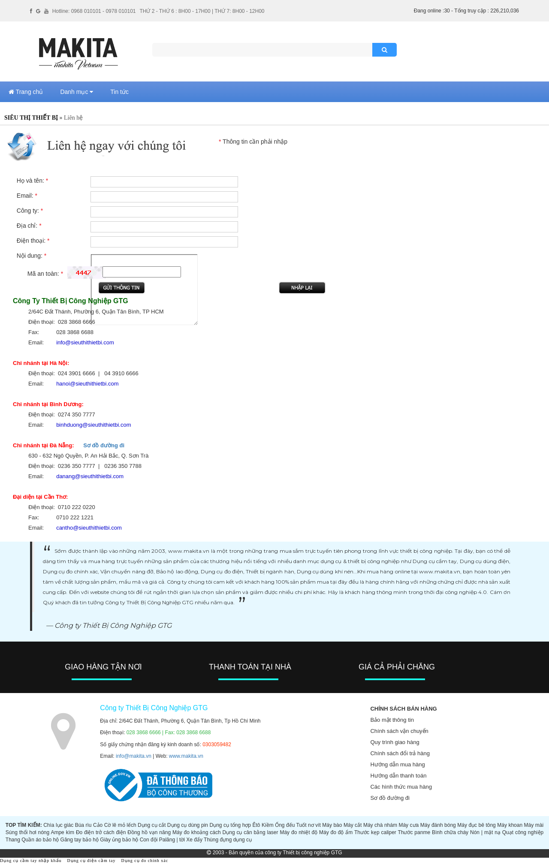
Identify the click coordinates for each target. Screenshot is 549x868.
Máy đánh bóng (438, 825)
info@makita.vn (133, 756)
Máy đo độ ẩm (336, 832)
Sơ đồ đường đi (103, 445)
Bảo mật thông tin (391, 720)
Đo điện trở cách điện (101, 832)
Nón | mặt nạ (485, 832)
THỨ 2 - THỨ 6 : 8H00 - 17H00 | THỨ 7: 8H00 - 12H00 (201, 11)
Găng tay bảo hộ (79, 840)
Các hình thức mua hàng (400, 787)
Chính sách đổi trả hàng (400, 753)
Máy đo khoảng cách (196, 832)
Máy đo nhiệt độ (298, 832)
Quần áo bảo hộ (40, 840)
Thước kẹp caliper (375, 832)
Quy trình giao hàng (394, 742)
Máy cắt (353, 825)
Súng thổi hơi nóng (27, 832)
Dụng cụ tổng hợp (230, 825)
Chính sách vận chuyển (399, 731)
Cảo (98, 825)
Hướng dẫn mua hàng (397, 764)
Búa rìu (83, 825)
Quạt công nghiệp (523, 832)
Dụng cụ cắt (152, 825)
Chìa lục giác (58, 825)
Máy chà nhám (380, 825)
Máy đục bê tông (476, 825)
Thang (13, 840)
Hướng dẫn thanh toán (398, 775)
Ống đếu (285, 825)
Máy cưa (408, 825)
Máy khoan (509, 825)
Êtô (256, 825)
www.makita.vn (186, 756)
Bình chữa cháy (450, 832)
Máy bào (332, 825)
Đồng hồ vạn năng (149, 832)
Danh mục (76, 91)
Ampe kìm (62, 832)
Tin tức (119, 91)
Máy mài (534, 825)
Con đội (149, 840)
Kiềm (268, 825)
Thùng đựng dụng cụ (228, 840)
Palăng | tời (172, 840)
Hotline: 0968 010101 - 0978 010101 (94, 11)
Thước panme (414, 832)
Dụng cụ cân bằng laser (250, 832)
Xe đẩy (194, 840)
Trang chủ (26, 91)
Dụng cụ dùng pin (187, 825)
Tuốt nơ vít (308, 825)
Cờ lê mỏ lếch (120, 825)
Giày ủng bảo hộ (119, 840)
